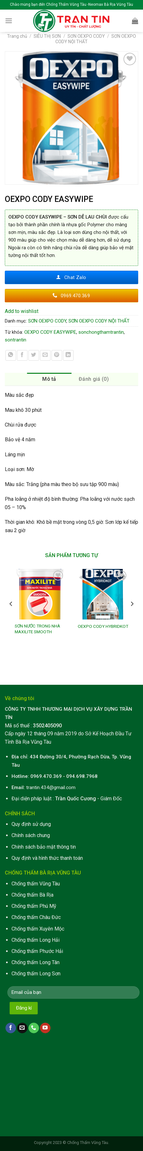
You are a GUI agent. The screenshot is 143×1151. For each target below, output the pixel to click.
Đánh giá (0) (94, 379)
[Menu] (8, 20)
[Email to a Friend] (45, 355)
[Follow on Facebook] (10, 1028)
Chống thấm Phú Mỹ (34, 906)
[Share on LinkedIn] (68, 355)
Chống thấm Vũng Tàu (36, 884)
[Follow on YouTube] (45, 1028)
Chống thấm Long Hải (36, 940)
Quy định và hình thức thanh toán (47, 858)
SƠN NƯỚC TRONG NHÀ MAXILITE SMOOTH (37, 628)
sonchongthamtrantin (101, 332)
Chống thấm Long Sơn (36, 974)
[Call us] (33, 1028)
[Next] (132, 616)
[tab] (49, 379)
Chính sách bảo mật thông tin (44, 847)
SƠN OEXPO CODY (86, 36)
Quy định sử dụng (31, 824)
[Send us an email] (22, 1028)
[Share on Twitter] (33, 355)
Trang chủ (17, 36)
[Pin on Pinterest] (57, 355)
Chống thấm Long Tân (36, 962)
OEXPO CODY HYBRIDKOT (103, 626)
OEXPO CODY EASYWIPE (50, 332)
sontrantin (15, 340)
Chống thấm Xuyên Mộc (38, 929)
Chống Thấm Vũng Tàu (87, 1142)
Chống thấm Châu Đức (36, 917)
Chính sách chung (31, 835)
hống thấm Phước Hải (39, 951)
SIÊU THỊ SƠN (47, 36)
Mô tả (49, 379)
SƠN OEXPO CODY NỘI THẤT (99, 321)
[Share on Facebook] (22, 355)
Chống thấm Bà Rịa (32, 895)
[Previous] (11, 616)
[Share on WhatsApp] (10, 355)
